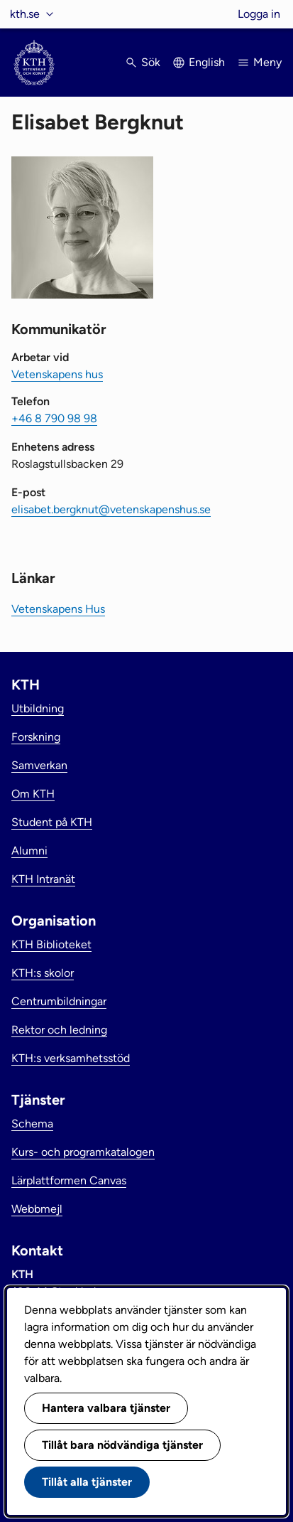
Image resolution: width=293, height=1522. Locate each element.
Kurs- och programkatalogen (83, 1152)
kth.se (25, 14)
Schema (32, 1123)
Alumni (29, 850)
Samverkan (39, 765)
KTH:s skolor (42, 973)
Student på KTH (51, 822)
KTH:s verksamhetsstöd (70, 1058)
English (207, 62)
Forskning (35, 737)
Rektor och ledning (59, 1029)
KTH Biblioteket (51, 944)
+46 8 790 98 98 (54, 418)
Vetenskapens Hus (58, 609)
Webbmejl (36, 1209)
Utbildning (37, 708)
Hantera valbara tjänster (106, 1408)
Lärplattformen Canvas (68, 1180)
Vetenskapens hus (57, 374)
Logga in (259, 14)
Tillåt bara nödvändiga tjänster (122, 1445)
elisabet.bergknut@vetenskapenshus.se (111, 509)
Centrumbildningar (58, 1001)
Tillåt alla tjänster (87, 1482)
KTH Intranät (43, 879)
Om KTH (33, 793)
